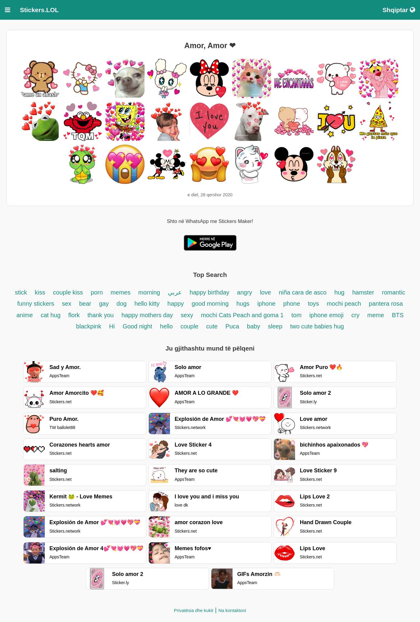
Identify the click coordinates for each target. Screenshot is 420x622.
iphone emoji (326, 315)
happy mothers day (147, 315)
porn (97, 292)
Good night (137, 326)
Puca (232, 326)
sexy (187, 315)
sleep (275, 326)
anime (24, 315)
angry (244, 292)
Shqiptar (399, 9)
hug (339, 292)
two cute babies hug (317, 326)
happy (176, 303)
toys (313, 303)
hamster (363, 292)
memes (121, 292)
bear (85, 303)
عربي (175, 292)
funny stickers (36, 303)
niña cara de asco (303, 292)
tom (296, 315)
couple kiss (68, 292)
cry (355, 315)
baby (253, 326)
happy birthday (210, 292)
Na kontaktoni (232, 610)
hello (166, 326)
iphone (266, 303)
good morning (211, 303)
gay (104, 303)
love (265, 292)
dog (121, 303)
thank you (100, 315)
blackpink (88, 326)
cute (212, 326)
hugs (242, 303)
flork (74, 315)
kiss (40, 292)
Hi (112, 326)
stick (21, 292)
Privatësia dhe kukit (193, 610)
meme (375, 315)
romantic (393, 292)
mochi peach (344, 303)
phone (291, 303)
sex (66, 303)
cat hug (50, 315)
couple (189, 326)
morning (149, 292)
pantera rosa (386, 303)
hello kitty (146, 303)
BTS (398, 315)
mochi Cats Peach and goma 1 (242, 315)
